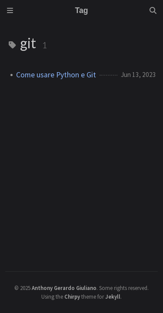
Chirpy (72, 296)
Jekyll (112, 296)
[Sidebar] (10, 10)
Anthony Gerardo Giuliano (64, 287)
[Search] (153, 10)
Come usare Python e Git (56, 75)
